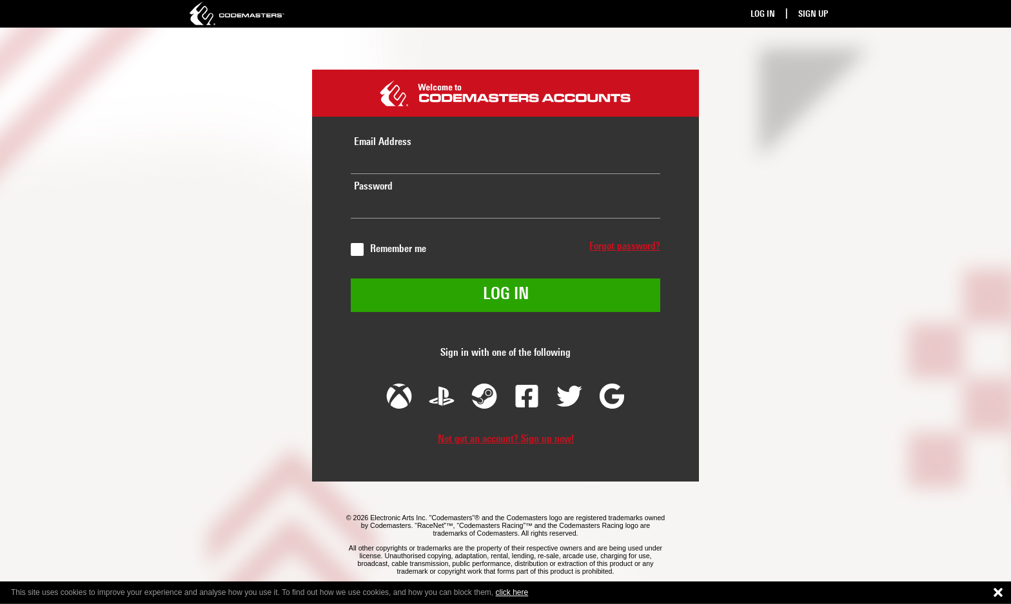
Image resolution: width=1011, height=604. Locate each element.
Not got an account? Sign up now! (506, 439)
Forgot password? (624, 247)
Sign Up (813, 14)
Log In (763, 14)
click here (512, 592)
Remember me (398, 249)
